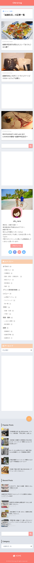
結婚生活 (8, 338)
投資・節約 (8, 318)
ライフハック (9, 300)
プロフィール (16, 246)
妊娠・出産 (9, 311)
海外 (7, 286)
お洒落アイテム (10, 297)
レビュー (7, 294)
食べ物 (7, 304)
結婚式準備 (9, 335)
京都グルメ (9, 270)
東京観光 (8, 283)
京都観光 (8, 273)
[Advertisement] (17, 96)
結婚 (6, 328)
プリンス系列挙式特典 (11, 290)
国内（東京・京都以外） (13, 276)
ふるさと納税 (9, 321)
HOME (17, 556)
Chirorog (17, 2)
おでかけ (7, 266)
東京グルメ (9, 280)
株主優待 (8, 324)
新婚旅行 (8, 331)
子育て (6, 307)
